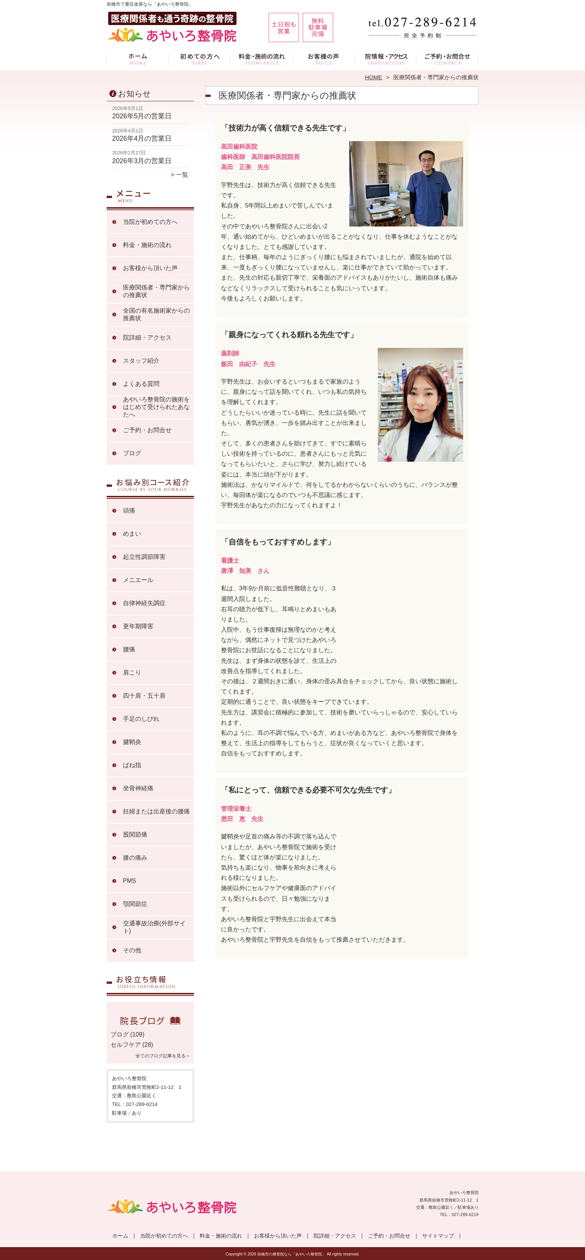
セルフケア (125, 1044)
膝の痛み (135, 857)
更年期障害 (138, 626)
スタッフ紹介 (141, 360)
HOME (373, 77)
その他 (132, 950)
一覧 (182, 174)
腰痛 (129, 649)
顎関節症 (135, 904)
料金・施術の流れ (262, 59)
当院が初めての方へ (200, 59)
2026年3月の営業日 (142, 161)
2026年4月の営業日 (142, 138)
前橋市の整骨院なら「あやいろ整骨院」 (291, 1254)
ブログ (132, 453)
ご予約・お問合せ (447, 59)
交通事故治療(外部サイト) (154, 927)
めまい (132, 533)
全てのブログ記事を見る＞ (163, 1056)
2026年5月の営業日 (142, 116)
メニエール (138, 580)
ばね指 (132, 765)
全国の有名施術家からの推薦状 (156, 314)
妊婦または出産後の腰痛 (156, 811)
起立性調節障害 (144, 557)
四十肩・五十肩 (144, 695)
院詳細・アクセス (385, 59)
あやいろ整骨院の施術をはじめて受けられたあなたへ (156, 407)
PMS (129, 881)
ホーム (138, 59)
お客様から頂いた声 (324, 59)
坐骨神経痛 (138, 788)
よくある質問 (141, 384)
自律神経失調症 (144, 603)
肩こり (132, 672)
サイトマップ (438, 1236)
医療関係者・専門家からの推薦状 (156, 291)
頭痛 (129, 510)
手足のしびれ (141, 719)
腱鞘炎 (132, 742)
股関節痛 (135, 834)
